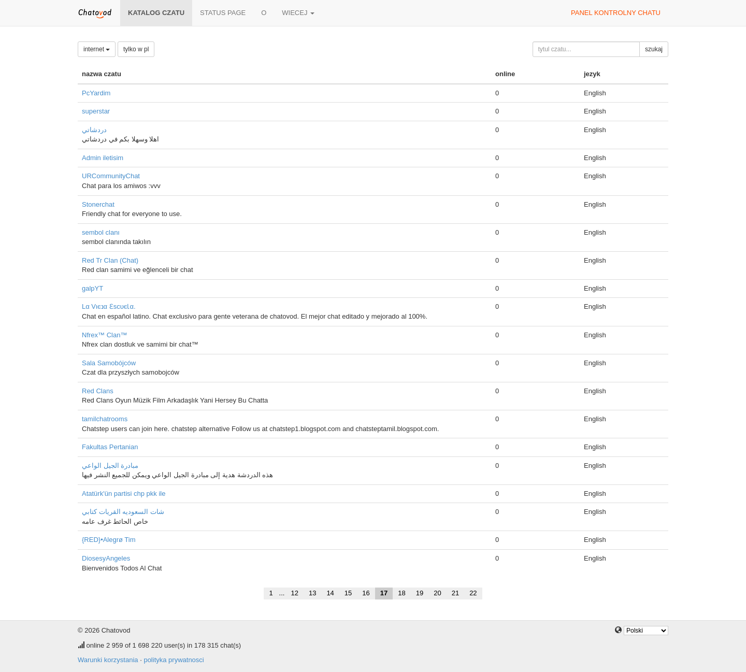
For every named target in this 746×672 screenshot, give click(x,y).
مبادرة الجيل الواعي (110, 465)
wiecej (298, 13)
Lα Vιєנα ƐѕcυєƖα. (109, 306)
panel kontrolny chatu (616, 13)
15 (348, 593)
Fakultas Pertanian (110, 447)
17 (384, 593)
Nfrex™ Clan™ (104, 335)
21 (455, 593)
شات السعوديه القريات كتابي (123, 512)
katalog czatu (156, 13)
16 (365, 593)
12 (294, 593)
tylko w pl (136, 49)
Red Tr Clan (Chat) (110, 260)
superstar (96, 111)
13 (312, 593)
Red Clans (97, 391)
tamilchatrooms (104, 419)
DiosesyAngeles (106, 558)
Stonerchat (98, 204)
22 (473, 593)
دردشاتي (94, 130)
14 (330, 593)
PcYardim (96, 93)
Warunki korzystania (108, 660)
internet (96, 49)
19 (419, 593)
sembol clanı (101, 232)
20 (437, 593)
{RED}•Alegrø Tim (109, 540)
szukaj (654, 49)
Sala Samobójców (109, 363)
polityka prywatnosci (174, 660)
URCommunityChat (111, 176)
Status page (223, 13)
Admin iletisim (102, 158)
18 (401, 593)
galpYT (92, 288)
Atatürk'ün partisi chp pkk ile (123, 493)
